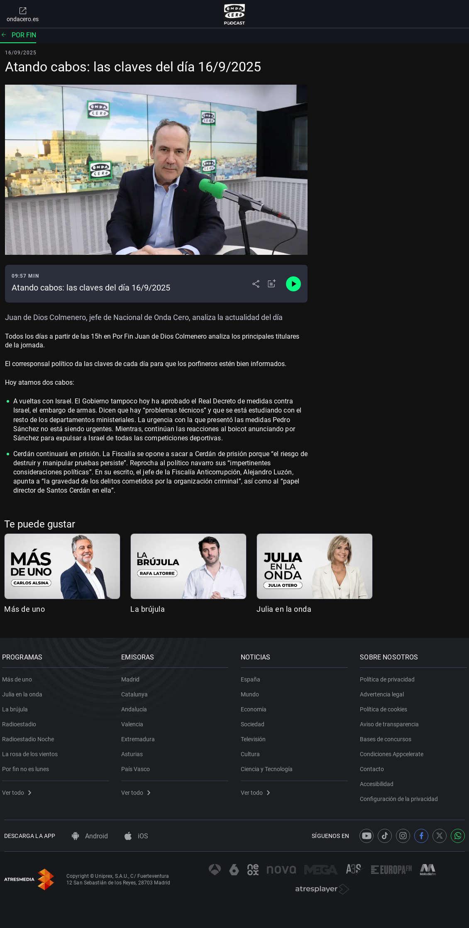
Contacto (374, 765)
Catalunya (137, 691)
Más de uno (24, 609)
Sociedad (254, 721)
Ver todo (18, 789)
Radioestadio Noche (30, 736)
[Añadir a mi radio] (271, 284)
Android (90, 836)
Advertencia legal (384, 691)
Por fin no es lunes (27, 765)
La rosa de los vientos (32, 750)
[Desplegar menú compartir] (255, 284)
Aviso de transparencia (391, 721)
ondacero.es (23, 14)
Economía (256, 706)
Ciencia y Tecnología (269, 765)
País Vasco (138, 765)
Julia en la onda (283, 609)
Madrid (133, 676)
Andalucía (136, 706)
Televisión (255, 736)
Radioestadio (21, 721)
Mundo (252, 691)
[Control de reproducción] (293, 283)
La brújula (147, 609)
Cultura (252, 750)
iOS (136, 836)
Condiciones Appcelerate (394, 750)
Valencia (135, 721)
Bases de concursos (388, 736)
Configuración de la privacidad (401, 795)
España (252, 676)
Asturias (134, 750)
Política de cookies (386, 706)
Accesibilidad (379, 780)
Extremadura (140, 736)
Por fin (18, 35)
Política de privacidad (389, 676)
